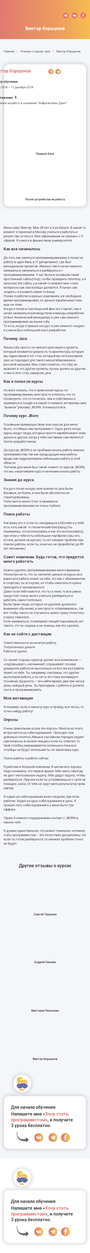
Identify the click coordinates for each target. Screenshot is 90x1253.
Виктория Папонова (45, 1010)
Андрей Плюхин (45, 962)
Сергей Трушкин (45, 914)
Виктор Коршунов (45, 1059)
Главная (9, 51)
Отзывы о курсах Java (35, 51)
